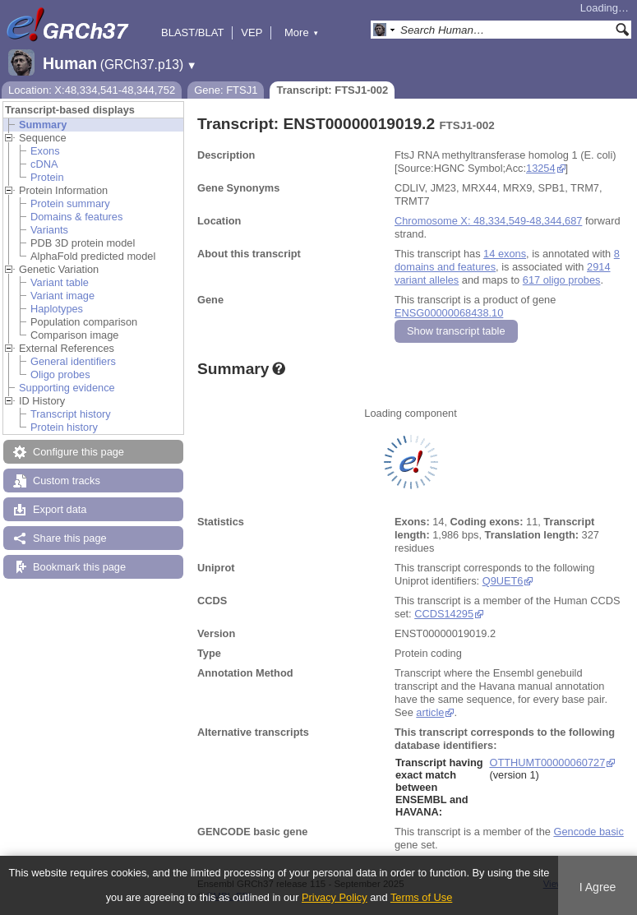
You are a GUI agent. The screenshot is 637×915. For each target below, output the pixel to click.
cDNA (44, 164)
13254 (541, 168)
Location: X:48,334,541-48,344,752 (91, 90)
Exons (45, 151)
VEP (251, 32)
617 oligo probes (562, 280)
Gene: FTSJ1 (225, 90)
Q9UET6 (503, 581)
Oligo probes (60, 374)
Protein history (64, 427)
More (301, 32)
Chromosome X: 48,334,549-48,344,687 (488, 221)
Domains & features (76, 216)
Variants (49, 230)
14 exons (504, 253)
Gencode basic (588, 831)
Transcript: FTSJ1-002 (332, 90)
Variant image (62, 295)
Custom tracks (66, 480)
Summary (43, 124)
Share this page (70, 538)
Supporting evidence (67, 387)
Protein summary (70, 203)
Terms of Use (421, 897)
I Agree (597, 887)
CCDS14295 (443, 614)
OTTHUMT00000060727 (547, 762)
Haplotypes (56, 309)
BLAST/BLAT (192, 32)
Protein (47, 177)
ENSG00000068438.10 (449, 313)
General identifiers (73, 361)
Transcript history (70, 414)
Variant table (59, 282)
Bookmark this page (79, 567)
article (430, 712)
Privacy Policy (334, 897)
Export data (59, 509)
